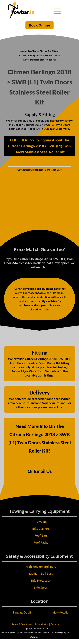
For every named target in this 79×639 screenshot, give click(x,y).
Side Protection (41, 580)
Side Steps (41, 587)
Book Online (39, 25)
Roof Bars (33, 51)
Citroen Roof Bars (49, 51)
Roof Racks (41, 542)
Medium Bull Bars (41, 574)
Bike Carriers (41, 529)
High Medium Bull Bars (41, 567)
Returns (55, 624)
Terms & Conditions (22, 624)
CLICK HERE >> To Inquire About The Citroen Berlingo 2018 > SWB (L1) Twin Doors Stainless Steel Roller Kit (39, 146)
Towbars (41, 522)
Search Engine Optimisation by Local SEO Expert (25, 632)
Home (23, 51)
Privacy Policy (41, 624)
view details (60, 612)
